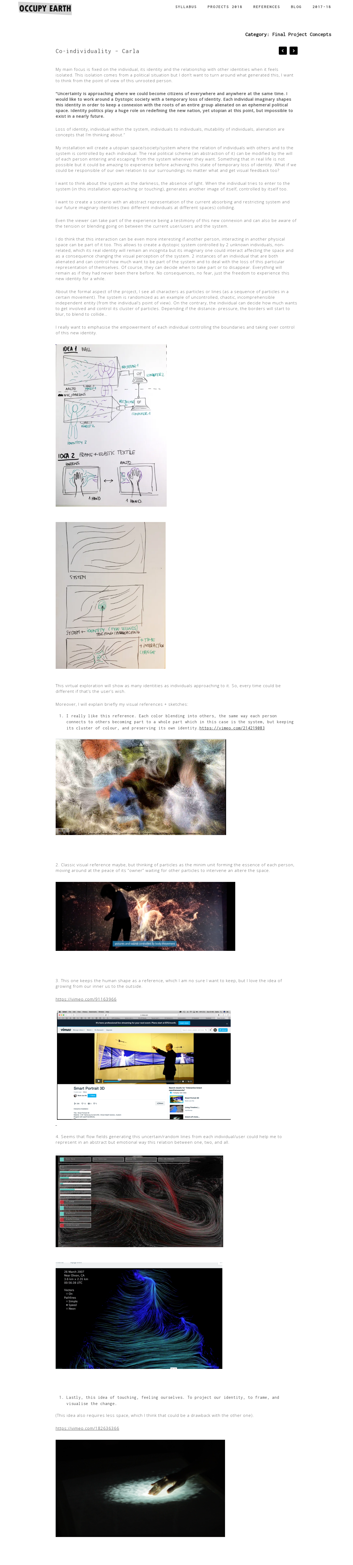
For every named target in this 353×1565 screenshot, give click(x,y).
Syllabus (186, 7)
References (266, 7)
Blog (296, 7)
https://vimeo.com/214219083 (232, 728)
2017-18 (321, 7)
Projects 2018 (225, 7)
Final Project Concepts (301, 34)
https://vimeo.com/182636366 (87, 1428)
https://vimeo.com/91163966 (86, 999)
